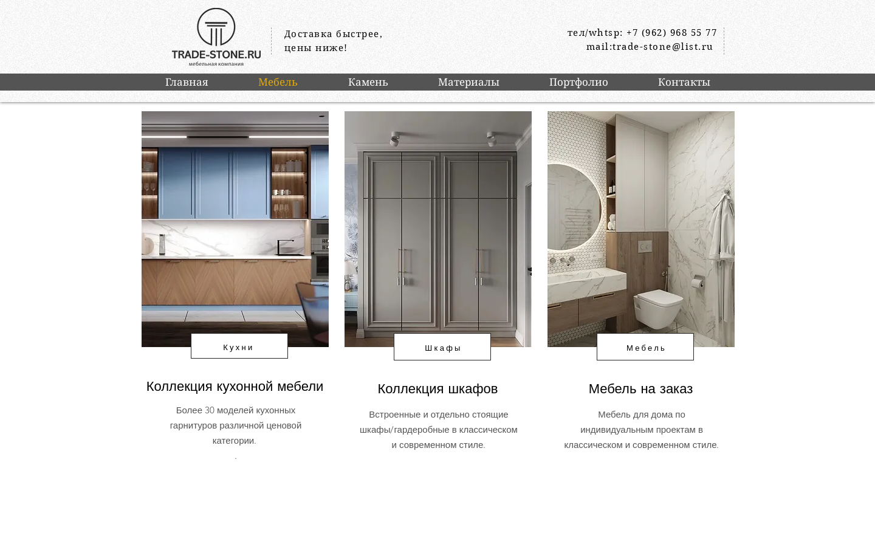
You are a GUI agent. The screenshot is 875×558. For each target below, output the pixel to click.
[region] (234, 310)
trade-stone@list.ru (663, 46)
